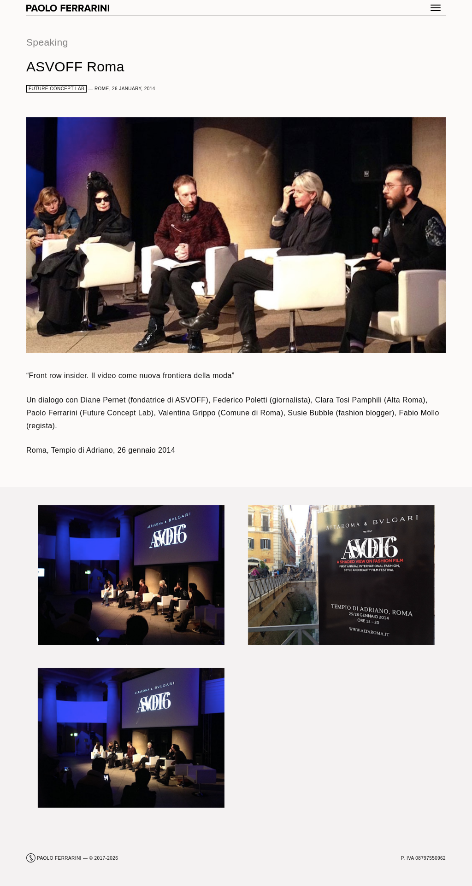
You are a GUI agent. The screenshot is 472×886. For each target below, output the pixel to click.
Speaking (47, 42)
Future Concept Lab (56, 88)
